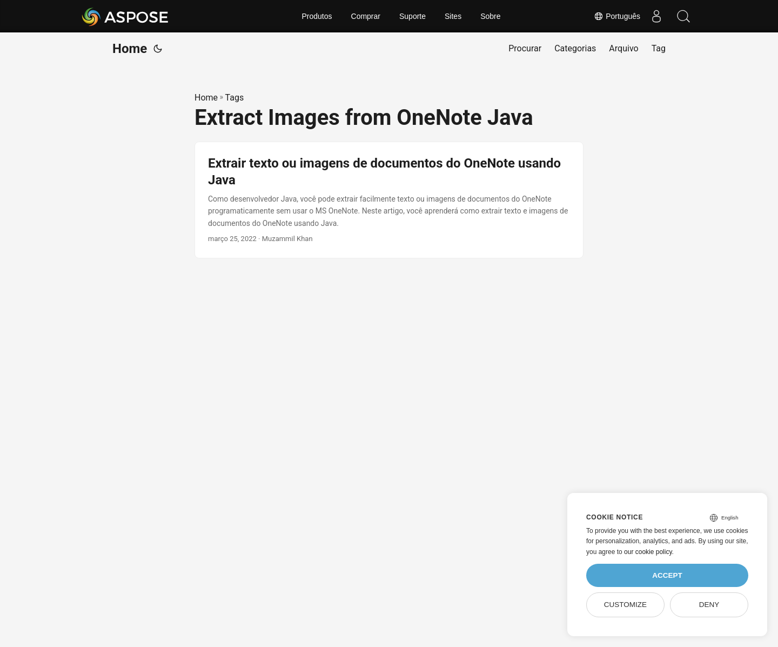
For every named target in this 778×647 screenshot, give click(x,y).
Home (129, 48)
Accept (667, 575)
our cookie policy (648, 552)
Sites (453, 16)
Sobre (490, 16)
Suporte (412, 16)
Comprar (365, 16)
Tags (234, 97)
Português (617, 16)
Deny (709, 605)
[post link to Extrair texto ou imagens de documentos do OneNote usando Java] (389, 200)
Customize (625, 605)
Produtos (316, 16)
